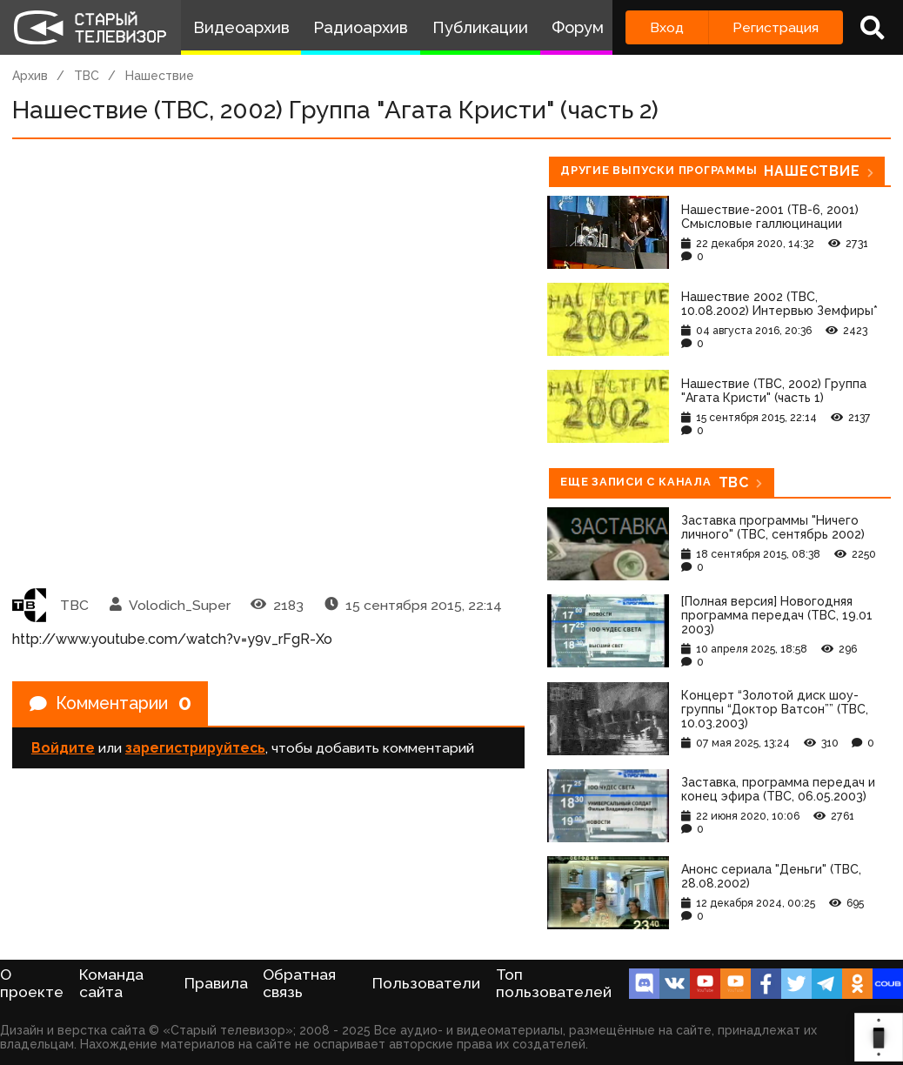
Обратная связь (299, 983)
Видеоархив (241, 27)
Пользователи (426, 983)
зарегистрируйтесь (195, 748)
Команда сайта (111, 983)
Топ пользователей (554, 983)
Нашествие (159, 76)
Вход (667, 27)
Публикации (480, 27)
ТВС (86, 76)
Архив (30, 76)
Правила (216, 983)
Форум (578, 27)
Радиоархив (360, 27)
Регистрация (775, 27)
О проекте (32, 983)
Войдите (63, 748)
